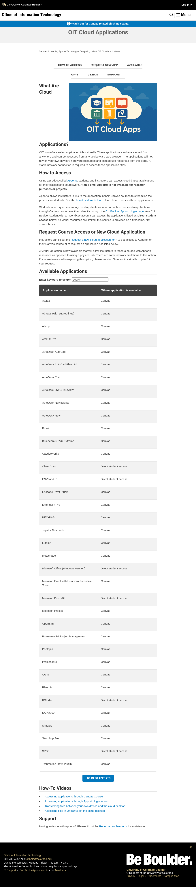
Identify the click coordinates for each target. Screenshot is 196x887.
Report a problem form (113, 826)
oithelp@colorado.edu (39, 859)
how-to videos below (88, 200)
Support (113, 74)
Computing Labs (88, 51)
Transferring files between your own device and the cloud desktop (85, 806)
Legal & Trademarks (149, 876)
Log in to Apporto (98, 778)
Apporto (72, 180)
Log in (185, 4)
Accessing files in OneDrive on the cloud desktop (75, 810)
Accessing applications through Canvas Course (74, 796)
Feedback (60, 870)
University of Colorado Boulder (146, 869)
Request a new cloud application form (94, 239)
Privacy (131, 876)
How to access (70, 64)
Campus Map (171, 876)
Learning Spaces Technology (64, 51)
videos (93, 74)
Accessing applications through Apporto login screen (77, 801)
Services (43, 51)
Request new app (104, 64)
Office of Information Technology (22, 855)
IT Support (10, 870)
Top (190, 846)
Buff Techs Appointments (34, 870)
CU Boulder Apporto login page (124, 211)
